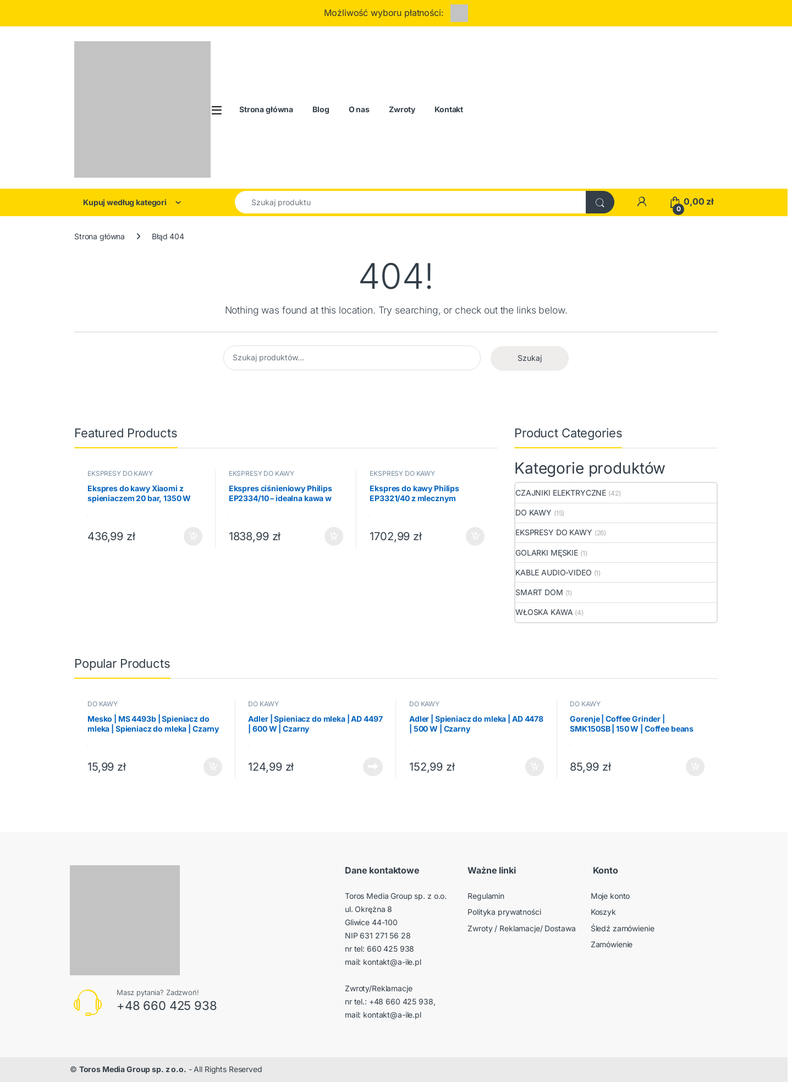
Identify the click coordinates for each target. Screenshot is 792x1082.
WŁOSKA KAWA (544, 612)
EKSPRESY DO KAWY (120, 473)
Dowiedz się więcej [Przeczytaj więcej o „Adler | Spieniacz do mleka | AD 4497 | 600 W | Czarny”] (373, 766)
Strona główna (266, 109)
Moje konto (610, 895)
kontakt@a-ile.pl (392, 1014)
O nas (359, 109)
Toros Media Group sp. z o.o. (132, 1069)
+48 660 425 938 (167, 1005)
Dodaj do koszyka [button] (193, 536)
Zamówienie (612, 944)
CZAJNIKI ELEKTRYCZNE (560, 492)
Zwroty (402, 109)
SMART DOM (539, 592)
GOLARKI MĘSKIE (546, 552)
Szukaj (530, 358)
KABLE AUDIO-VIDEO (553, 572)
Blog (320, 109)
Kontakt (449, 109)
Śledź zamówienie (622, 928)
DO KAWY (533, 512)
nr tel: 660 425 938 (379, 948)
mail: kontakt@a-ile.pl (383, 961)
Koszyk (603, 911)
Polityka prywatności (504, 911)
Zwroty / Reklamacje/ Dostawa (521, 928)
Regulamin (486, 895)
